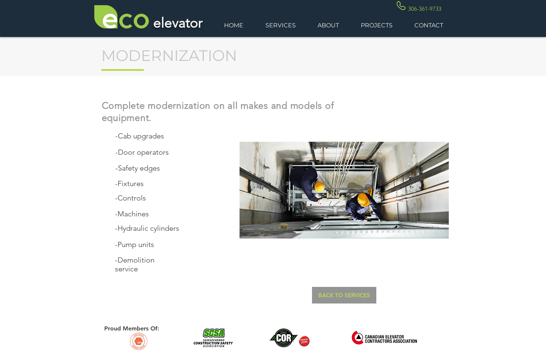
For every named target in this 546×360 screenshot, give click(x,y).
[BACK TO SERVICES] (344, 295)
